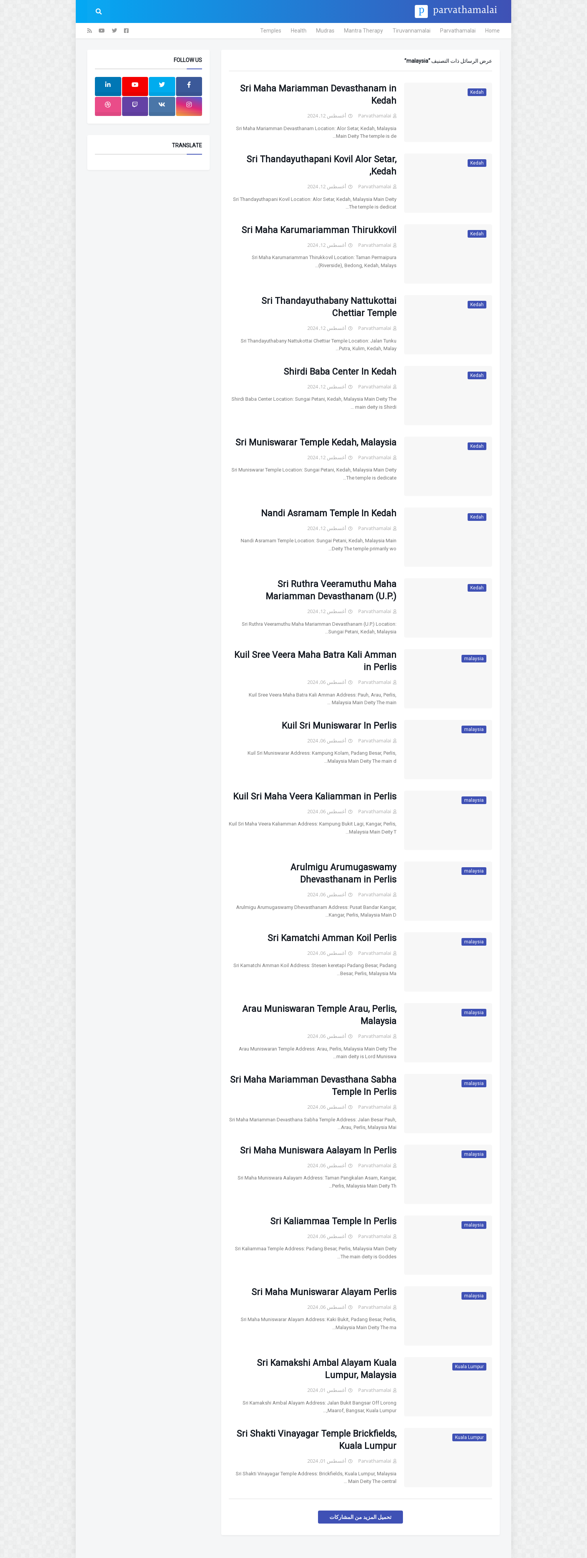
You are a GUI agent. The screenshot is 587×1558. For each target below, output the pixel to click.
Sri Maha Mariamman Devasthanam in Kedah (318, 94)
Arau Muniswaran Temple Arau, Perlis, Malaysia (319, 1015)
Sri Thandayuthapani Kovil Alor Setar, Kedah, (321, 165)
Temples (270, 31)
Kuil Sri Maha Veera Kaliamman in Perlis (314, 796)
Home (492, 31)
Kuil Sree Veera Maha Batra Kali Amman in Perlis (315, 661)
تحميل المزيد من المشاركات (360, 1517)
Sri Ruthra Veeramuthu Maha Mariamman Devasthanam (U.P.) (331, 590)
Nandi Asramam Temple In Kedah (328, 513)
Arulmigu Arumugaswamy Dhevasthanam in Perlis (343, 873)
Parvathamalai (458, 31)
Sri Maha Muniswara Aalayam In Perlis (318, 1150)
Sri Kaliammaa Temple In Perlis (333, 1221)
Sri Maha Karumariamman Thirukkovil (318, 230)
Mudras (325, 31)
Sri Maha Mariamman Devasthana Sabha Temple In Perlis (313, 1086)
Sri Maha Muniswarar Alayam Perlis (323, 1292)
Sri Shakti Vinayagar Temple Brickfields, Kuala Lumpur (316, 1440)
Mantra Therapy (363, 31)
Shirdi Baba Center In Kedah (340, 372)
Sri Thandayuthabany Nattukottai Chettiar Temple (328, 307)
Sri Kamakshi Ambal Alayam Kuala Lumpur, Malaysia (326, 1369)
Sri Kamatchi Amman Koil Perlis (331, 938)
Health (299, 31)
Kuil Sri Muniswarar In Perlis (339, 726)
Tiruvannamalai (411, 31)
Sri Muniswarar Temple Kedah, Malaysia (315, 442)
